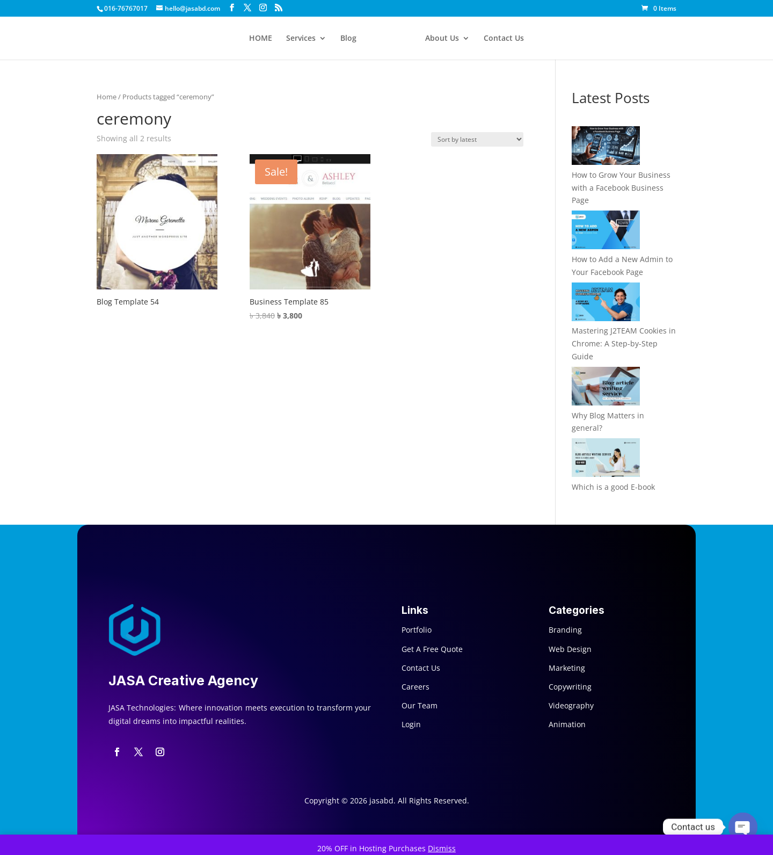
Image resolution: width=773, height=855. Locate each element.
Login (411, 724)
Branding (565, 630)
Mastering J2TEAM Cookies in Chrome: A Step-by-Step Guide (624, 343)
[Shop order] (477, 139)
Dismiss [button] (442, 848)
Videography (571, 705)
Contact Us (504, 38)
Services (301, 38)
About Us (442, 38)
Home (106, 97)
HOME (260, 38)
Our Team (419, 705)
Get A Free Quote (432, 649)
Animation (567, 724)
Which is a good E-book (613, 487)
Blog (348, 38)
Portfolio (417, 630)
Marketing (567, 668)
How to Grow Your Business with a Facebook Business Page (621, 188)
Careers (415, 687)
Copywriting (570, 687)
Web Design (570, 649)
